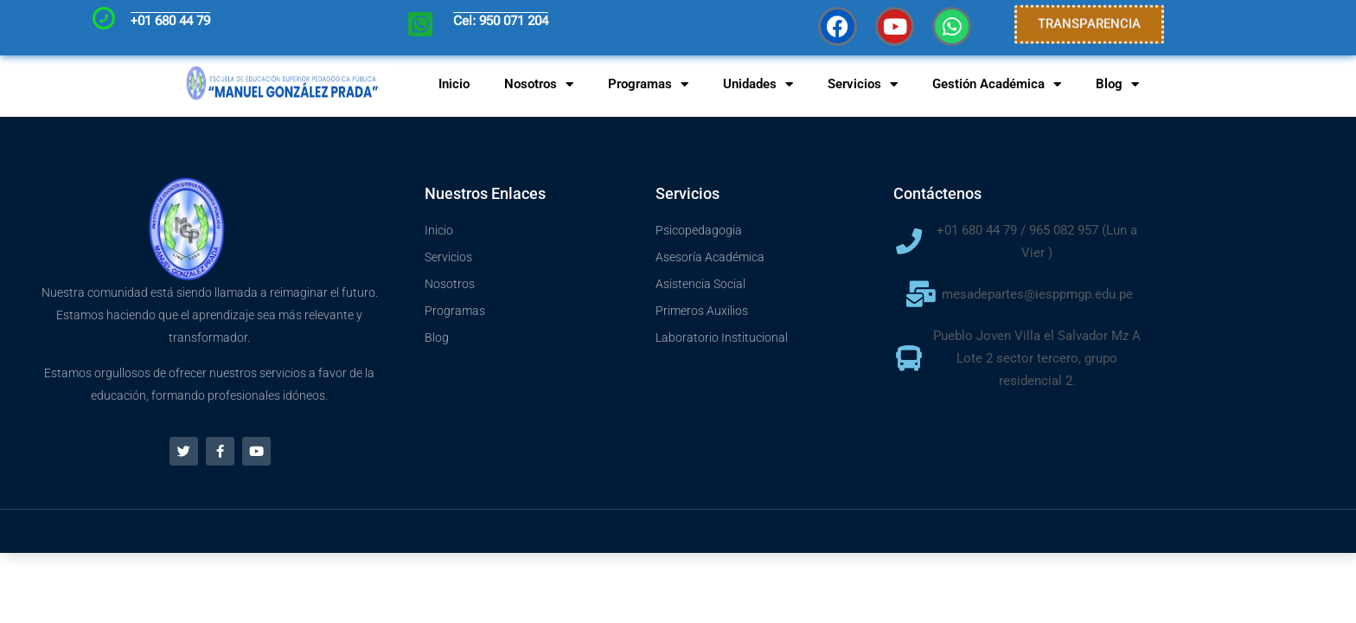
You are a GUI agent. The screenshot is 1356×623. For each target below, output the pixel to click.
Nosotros (538, 84)
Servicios (863, 84)
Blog (1117, 84)
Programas (648, 84)
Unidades (758, 84)
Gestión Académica (996, 84)
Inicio (454, 84)
